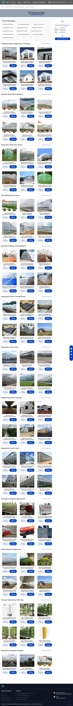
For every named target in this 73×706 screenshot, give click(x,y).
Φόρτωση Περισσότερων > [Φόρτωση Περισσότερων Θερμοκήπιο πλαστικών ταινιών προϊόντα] (47, 144)
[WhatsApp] (71, 351)
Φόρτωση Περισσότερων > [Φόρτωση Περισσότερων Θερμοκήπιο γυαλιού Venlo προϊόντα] (47, 448)
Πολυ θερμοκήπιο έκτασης (21, 699)
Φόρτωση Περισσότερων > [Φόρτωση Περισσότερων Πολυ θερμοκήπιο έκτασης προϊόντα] (47, 195)
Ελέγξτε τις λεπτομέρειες (5, 66)
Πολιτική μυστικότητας (5, 699)
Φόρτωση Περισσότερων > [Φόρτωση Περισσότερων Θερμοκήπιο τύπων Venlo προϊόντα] (47, 347)
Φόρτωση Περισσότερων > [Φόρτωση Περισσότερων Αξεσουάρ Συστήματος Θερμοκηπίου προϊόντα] (47, 498)
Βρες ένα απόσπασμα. (13, 66)
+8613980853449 (62, 27)
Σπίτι (7, 2)
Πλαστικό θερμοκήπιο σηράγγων (22, 695)
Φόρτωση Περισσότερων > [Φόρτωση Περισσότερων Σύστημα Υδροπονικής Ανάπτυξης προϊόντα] (47, 599)
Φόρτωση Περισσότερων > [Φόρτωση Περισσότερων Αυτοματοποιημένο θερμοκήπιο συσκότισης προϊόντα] (47, 43)
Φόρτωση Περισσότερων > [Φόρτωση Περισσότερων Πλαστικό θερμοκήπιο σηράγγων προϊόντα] (47, 94)
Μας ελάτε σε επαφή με (6, 697)
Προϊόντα (13, 2)
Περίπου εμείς (26, 2)
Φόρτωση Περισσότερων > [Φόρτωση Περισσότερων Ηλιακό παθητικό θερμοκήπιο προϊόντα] (47, 549)
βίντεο (19, 2)
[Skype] (71, 354)
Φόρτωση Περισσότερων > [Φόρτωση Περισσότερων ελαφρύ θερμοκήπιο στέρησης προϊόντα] (47, 397)
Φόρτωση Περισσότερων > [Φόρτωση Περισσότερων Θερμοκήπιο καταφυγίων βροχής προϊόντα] (47, 650)
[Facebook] (71, 357)
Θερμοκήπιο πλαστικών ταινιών (22, 697)
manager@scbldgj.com (67, 25)
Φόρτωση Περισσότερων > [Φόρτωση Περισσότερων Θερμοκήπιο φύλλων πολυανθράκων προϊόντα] (47, 245)
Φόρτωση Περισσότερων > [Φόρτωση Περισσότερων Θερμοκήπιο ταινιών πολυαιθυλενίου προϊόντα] (47, 296)
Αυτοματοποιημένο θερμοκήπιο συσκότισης (25, 693)
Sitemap (69, 704)
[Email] (71, 348)
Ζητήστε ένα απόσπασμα (39, 2)
